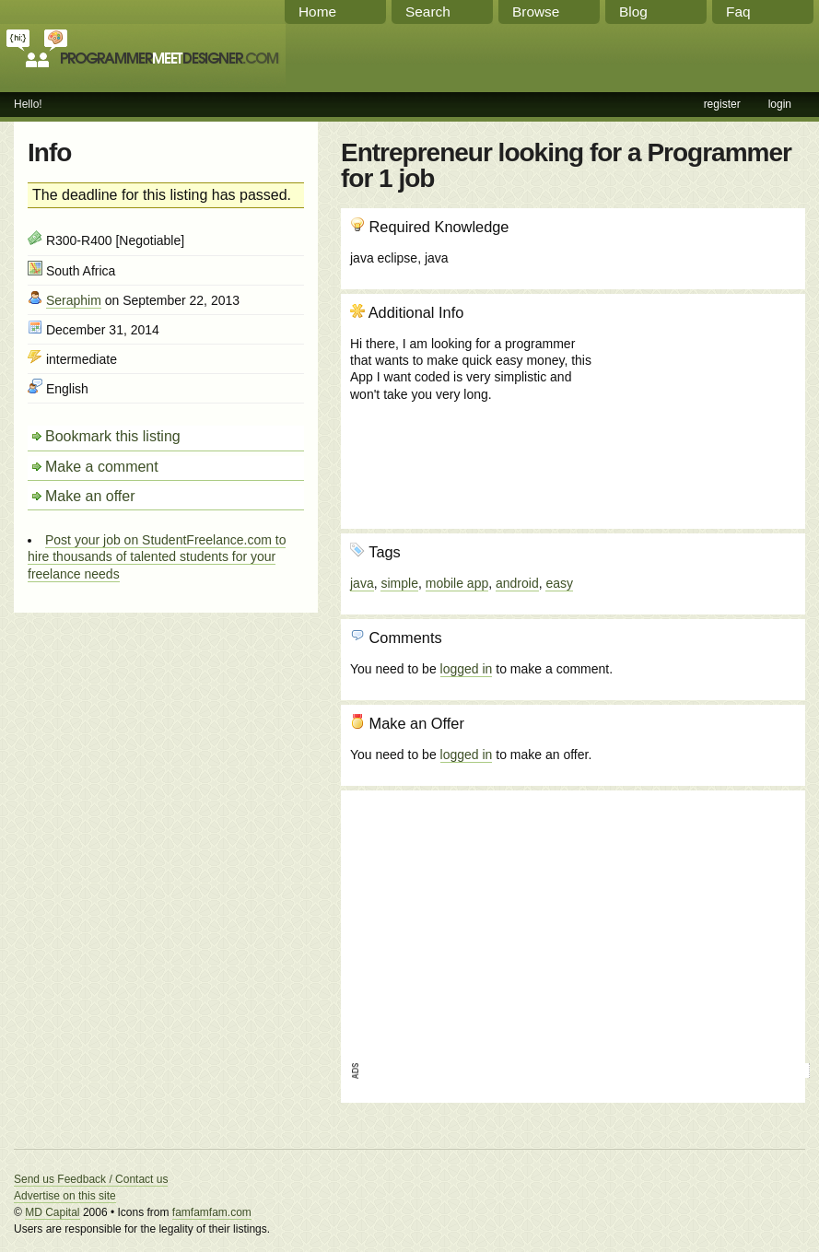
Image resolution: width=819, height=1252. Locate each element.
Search (427, 11)
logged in (466, 668)
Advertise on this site (65, 1195)
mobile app (457, 583)
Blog (633, 11)
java (362, 583)
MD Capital (52, 1212)
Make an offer (90, 496)
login (779, 104)
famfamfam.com (212, 1212)
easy (559, 583)
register (722, 104)
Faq (738, 11)
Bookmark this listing (113, 436)
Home (317, 11)
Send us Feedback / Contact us (91, 1179)
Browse (535, 11)
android (517, 583)
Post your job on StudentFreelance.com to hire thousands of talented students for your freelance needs (157, 556)
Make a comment (101, 466)
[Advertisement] (696, 402)
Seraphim (73, 300)
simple (398, 583)
